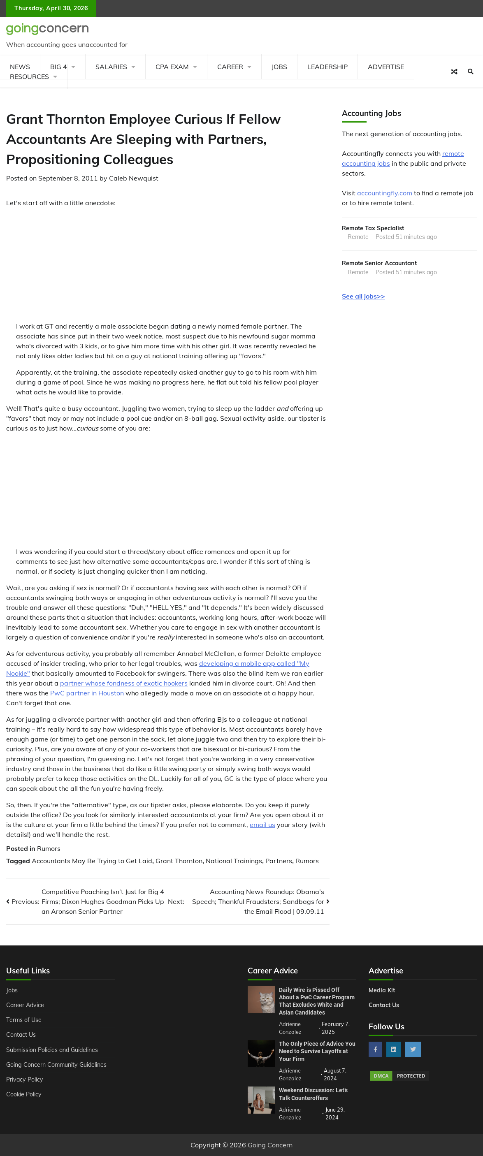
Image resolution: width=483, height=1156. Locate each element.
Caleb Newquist (133, 178)
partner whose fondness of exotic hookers (124, 683)
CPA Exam (172, 67)
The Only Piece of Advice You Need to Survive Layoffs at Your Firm (317, 1051)
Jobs (279, 67)
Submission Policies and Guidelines (52, 1050)
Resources (29, 76)
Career (230, 67)
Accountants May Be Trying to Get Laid (92, 861)
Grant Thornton (179, 861)
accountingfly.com (384, 193)
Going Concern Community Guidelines (56, 1064)
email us (262, 824)
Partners (278, 861)
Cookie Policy (24, 1094)
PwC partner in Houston (87, 693)
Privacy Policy (24, 1079)
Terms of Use (24, 1020)
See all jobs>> (363, 296)
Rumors (48, 848)
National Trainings (234, 861)
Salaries (111, 67)
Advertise (386, 67)
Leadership (327, 67)
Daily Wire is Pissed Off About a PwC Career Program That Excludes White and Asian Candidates (317, 1001)
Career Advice (25, 1005)
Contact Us (21, 1034)
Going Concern (270, 1145)
